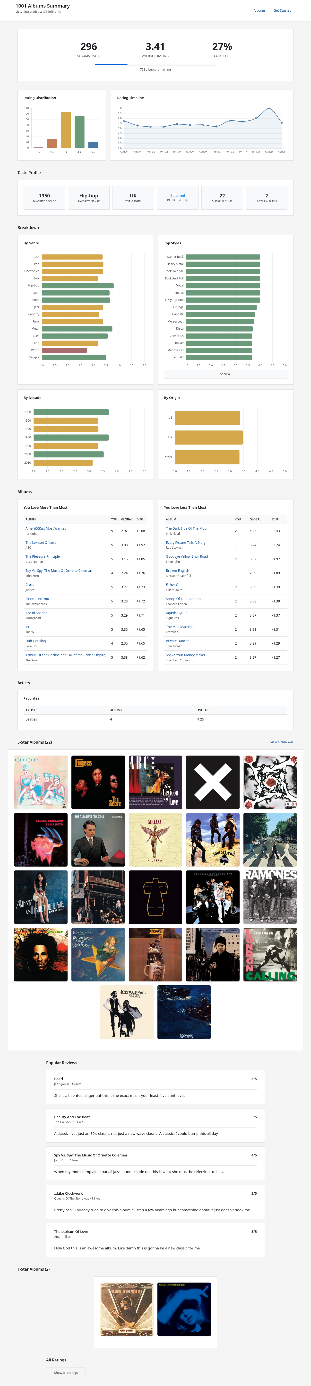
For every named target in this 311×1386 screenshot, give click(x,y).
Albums (260, 10)
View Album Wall (282, 742)
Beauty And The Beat (72, 1117)
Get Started (282, 10)
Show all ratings (66, 1372)
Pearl (58, 1078)
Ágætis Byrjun (177, 612)
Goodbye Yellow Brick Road (187, 556)
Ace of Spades (36, 612)
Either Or (173, 584)
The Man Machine (180, 626)
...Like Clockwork (68, 1193)
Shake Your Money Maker (185, 655)
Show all (226, 374)
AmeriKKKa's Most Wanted (46, 528)
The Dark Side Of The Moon (187, 528)
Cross (30, 584)
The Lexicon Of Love (41, 542)
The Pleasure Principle (43, 556)
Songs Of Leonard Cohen (185, 598)
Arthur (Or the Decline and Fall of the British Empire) (66, 655)
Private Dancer (177, 640)
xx (27, 626)
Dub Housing (36, 640)
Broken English (177, 570)
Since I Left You (37, 598)
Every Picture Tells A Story (186, 542)
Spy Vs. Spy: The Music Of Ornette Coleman (59, 570)
